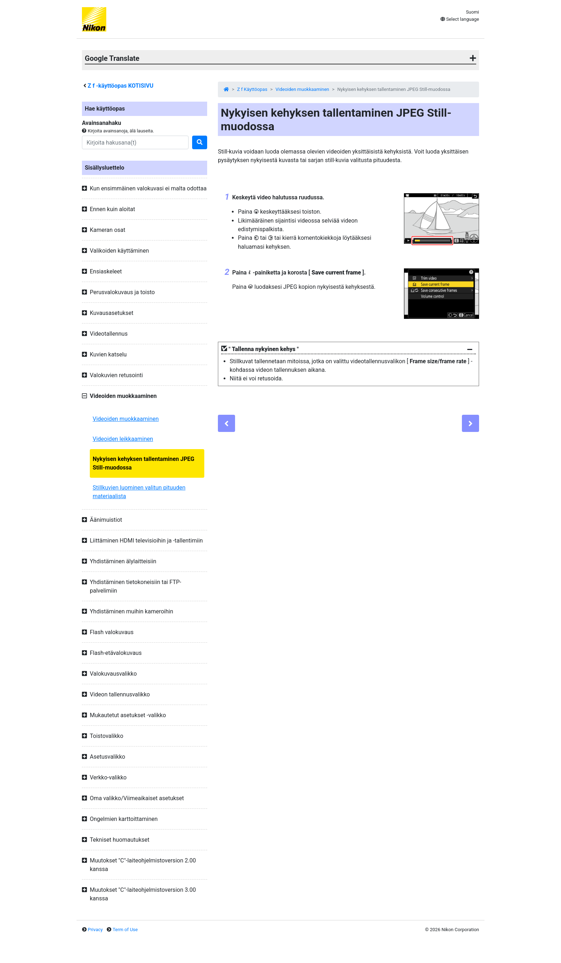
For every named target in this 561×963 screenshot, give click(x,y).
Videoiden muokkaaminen (126, 418)
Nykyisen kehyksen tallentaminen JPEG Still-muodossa (143, 463)
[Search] (135, 142)
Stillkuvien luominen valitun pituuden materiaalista (139, 492)
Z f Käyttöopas (252, 89)
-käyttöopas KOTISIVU (120, 85)
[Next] (470, 423)
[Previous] (226, 423)
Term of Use (125, 929)
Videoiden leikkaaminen (123, 439)
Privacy (95, 929)
